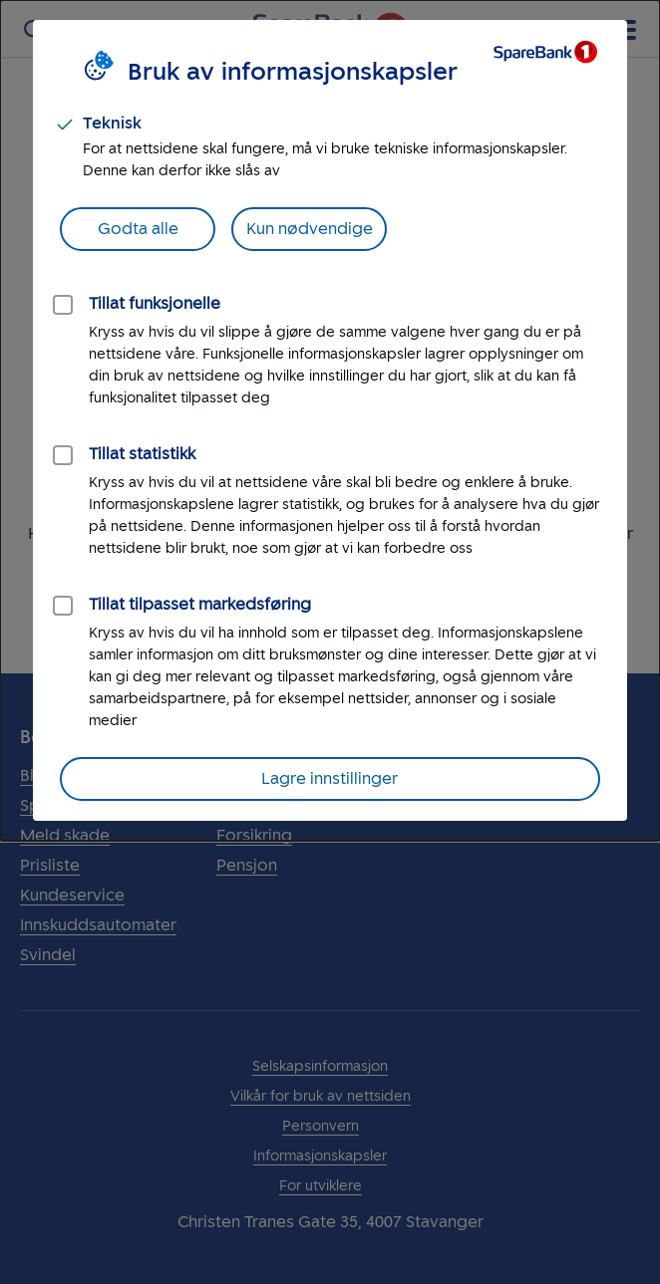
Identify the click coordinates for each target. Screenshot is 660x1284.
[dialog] (330, 420)
